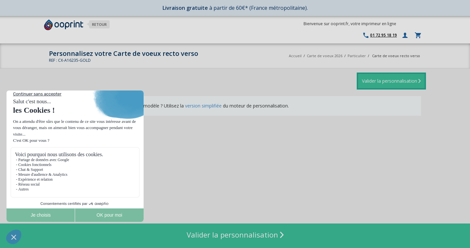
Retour (99, 24)
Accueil (295, 55)
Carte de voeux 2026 (324, 55)
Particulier (357, 55)
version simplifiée (203, 106)
